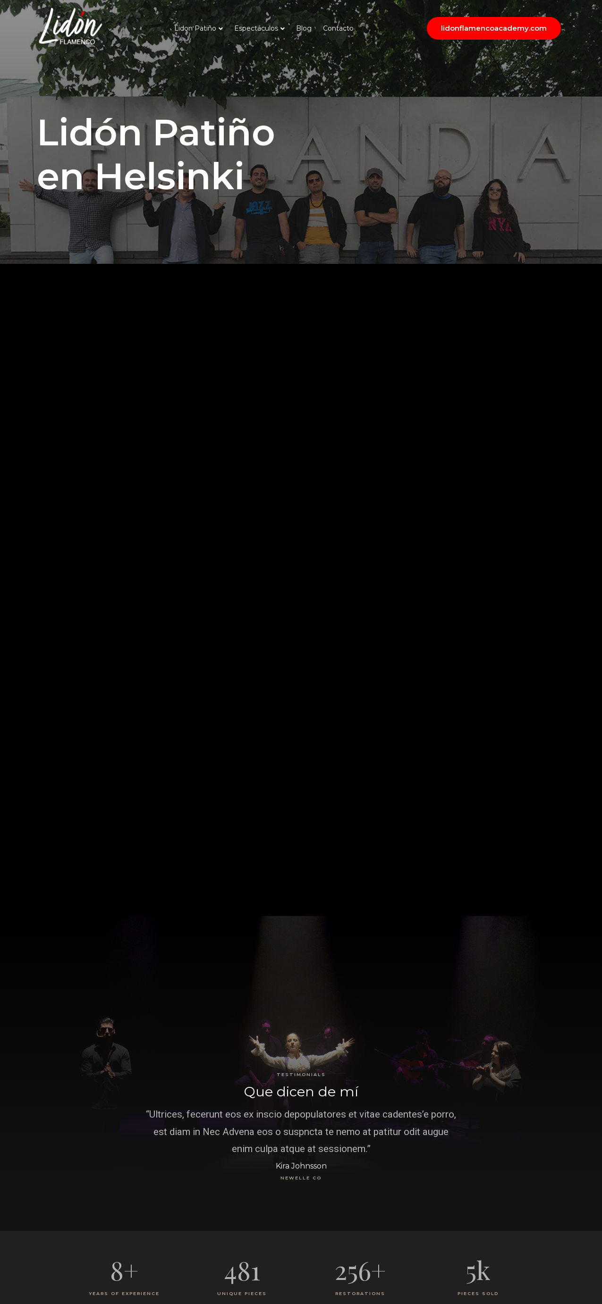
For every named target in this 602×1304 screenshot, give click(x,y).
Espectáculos (256, 28)
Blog (304, 28)
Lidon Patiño (195, 28)
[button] (494, 28)
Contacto (338, 28)
